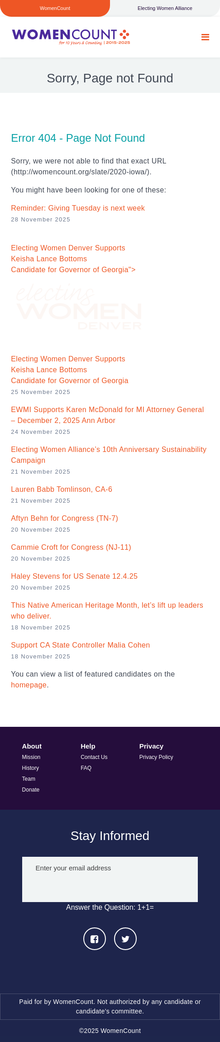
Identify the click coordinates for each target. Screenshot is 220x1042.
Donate (31, 790)
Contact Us (94, 757)
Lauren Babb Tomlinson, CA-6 (61, 489)
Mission (31, 757)
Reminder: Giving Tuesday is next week (78, 208)
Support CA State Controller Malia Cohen (80, 645)
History (30, 768)
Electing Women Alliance (165, 8)
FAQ (86, 768)
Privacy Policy (156, 757)
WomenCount (70, 37)
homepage (29, 685)
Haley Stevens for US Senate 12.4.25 (74, 576)
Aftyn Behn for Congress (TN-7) (64, 518)
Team (28, 779)
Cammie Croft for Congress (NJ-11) (71, 547)
